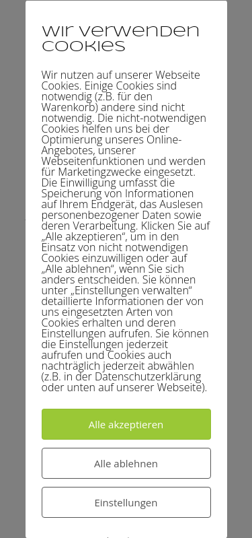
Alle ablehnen (126, 462)
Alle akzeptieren (126, 423)
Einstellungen (126, 501)
